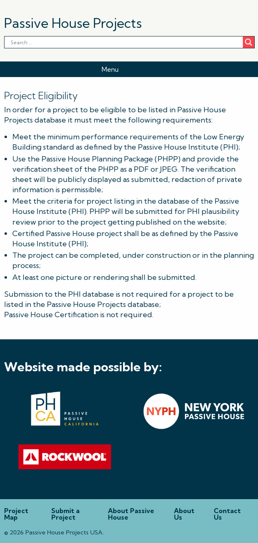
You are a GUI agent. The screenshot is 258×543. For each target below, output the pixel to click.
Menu (110, 69)
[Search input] (52, 42)
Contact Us (227, 514)
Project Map (16, 514)
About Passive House (131, 514)
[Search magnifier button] (248, 42)
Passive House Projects (73, 23)
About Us (184, 514)
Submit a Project (65, 514)
